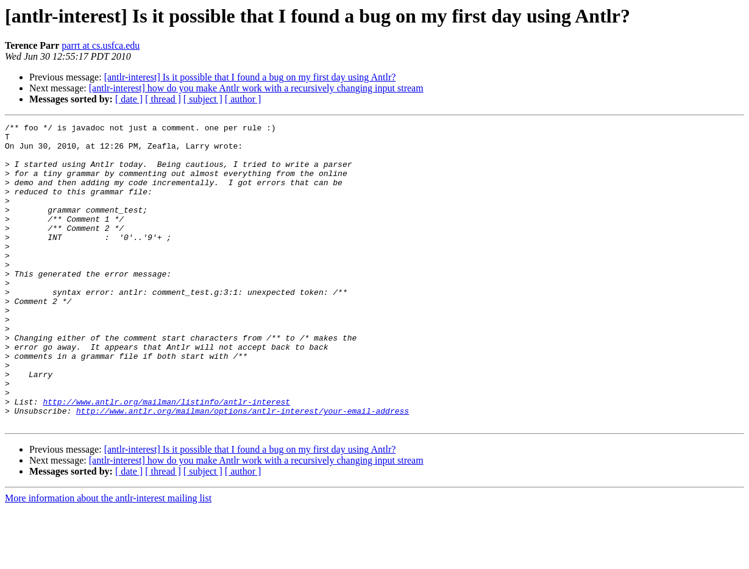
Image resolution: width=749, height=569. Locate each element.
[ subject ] (202, 99)
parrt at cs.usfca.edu (101, 45)
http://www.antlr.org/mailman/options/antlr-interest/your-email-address (242, 469)
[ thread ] (163, 99)
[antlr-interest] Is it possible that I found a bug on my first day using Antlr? (250, 77)
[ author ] (243, 99)
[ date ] (129, 99)
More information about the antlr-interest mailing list (108, 558)
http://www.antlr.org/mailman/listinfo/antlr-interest (166, 458)
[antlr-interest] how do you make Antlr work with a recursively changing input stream (256, 88)
